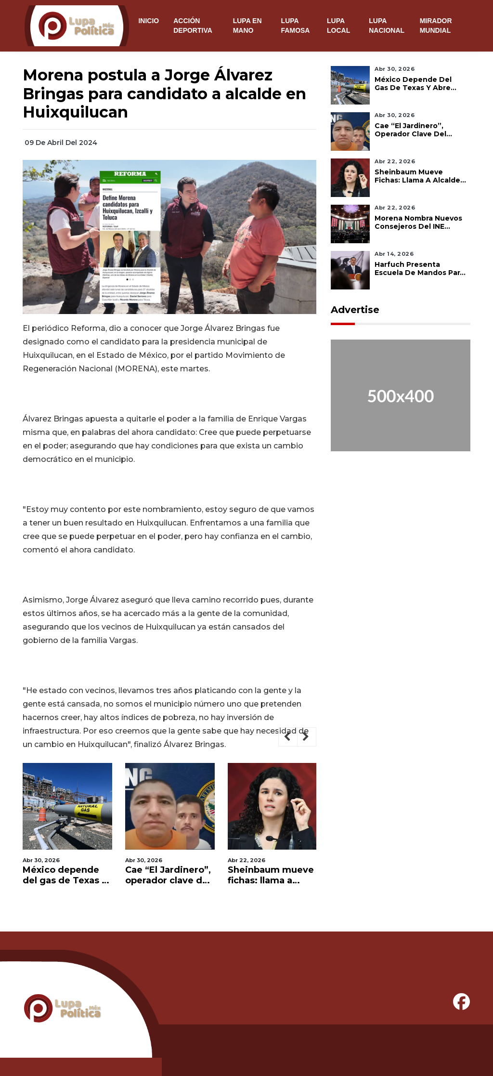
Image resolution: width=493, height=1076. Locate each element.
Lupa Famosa (295, 25)
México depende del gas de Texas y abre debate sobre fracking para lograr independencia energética (65, 875)
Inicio (148, 21)
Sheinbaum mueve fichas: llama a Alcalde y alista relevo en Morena (271, 875)
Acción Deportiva (192, 25)
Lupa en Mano (247, 25)
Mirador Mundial (436, 25)
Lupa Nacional (386, 25)
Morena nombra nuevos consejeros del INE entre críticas (418, 222)
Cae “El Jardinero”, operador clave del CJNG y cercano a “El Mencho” (168, 875)
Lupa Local (338, 25)
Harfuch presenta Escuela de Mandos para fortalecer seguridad (419, 269)
